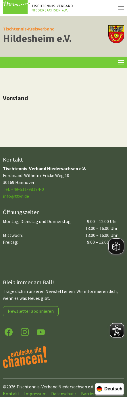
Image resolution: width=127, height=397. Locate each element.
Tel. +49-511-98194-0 (23, 189)
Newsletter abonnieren (31, 311)
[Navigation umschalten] (121, 8)
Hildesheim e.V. (37, 38)
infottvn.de (16, 196)
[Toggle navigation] (121, 62)
